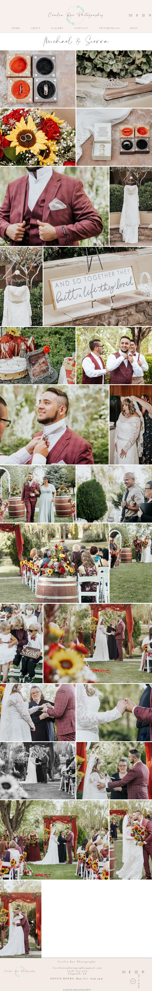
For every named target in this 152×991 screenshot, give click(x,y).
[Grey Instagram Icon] (143, 15)
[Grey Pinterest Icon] (150, 15)
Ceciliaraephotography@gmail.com (77, 967)
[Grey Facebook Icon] (137, 15)
